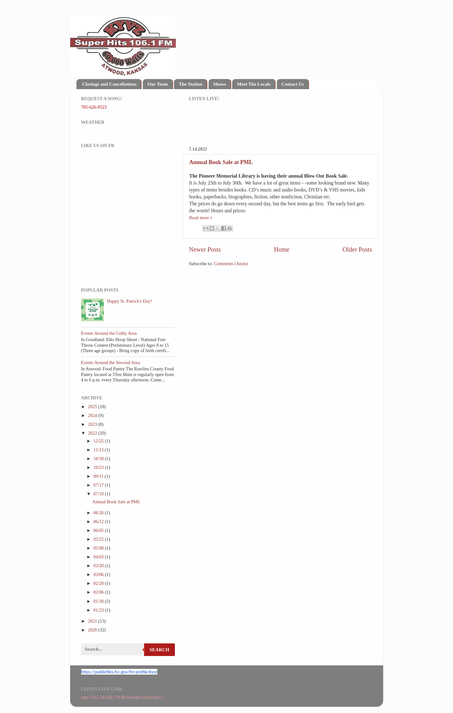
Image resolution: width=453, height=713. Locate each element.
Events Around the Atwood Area (110, 362)
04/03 (99, 556)
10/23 (99, 467)
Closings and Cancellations (109, 84)
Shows (219, 84)
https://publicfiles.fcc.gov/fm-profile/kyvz (119, 672)
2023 (93, 424)
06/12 (99, 521)
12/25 (99, 440)
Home (281, 249)
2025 (93, 406)
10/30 (99, 458)
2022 (93, 433)
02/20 (99, 583)
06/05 (99, 530)
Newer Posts (205, 249)
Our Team (158, 84)
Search (159, 649)
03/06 (99, 574)
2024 (93, 415)
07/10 (99, 493)
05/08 (99, 547)
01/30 (99, 601)
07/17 (99, 485)
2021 (93, 621)
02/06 (99, 592)
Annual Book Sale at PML (221, 162)
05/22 (99, 539)
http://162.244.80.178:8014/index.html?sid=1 (122, 697)
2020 (93, 629)
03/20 (99, 565)
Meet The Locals (253, 84)
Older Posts (357, 249)
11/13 (99, 449)
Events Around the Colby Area (109, 333)
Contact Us (293, 84)
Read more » (201, 217)
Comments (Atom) (231, 263)
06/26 (99, 512)
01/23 (99, 610)
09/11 (99, 476)
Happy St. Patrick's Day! (129, 301)
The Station (190, 84)
